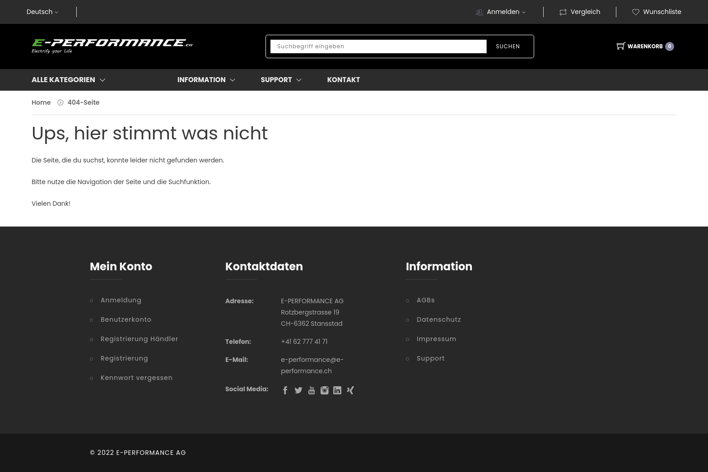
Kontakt (343, 79)
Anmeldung (121, 300)
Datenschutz (439, 319)
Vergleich (580, 11)
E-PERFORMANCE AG (151, 452)
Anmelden (507, 11)
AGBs (426, 300)
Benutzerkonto (126, 319)
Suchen (508, 46)
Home (41, 102)
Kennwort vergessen (137, 377)
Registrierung (124, 358)
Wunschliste (656, 11)
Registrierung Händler (139, 338)
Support (431, 358)
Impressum (436, 338)
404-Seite (84, 102)
